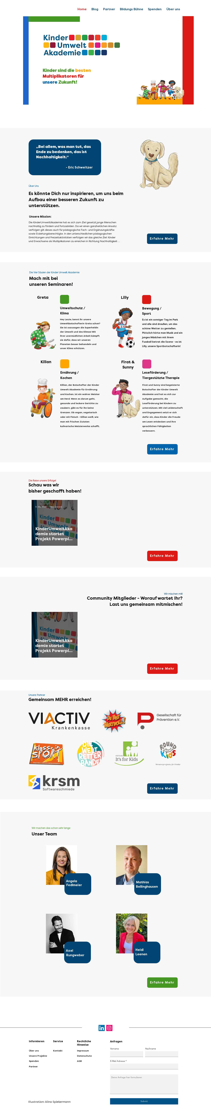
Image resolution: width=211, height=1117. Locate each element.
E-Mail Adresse (117, 1061)
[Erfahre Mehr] (162, 239)
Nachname (150, 1049)
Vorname (114, 1049)
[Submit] (144, 1101)
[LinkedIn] (102, 1028)
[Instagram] (109, 1028)
